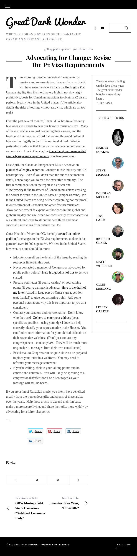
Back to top (123, 547)
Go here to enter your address (52, 317)
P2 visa (11, 462)
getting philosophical (56, 49)
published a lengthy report (23, 170)
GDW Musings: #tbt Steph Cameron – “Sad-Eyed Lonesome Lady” (26, 508)
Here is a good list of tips (58, 272)
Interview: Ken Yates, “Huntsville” (67, 503)
